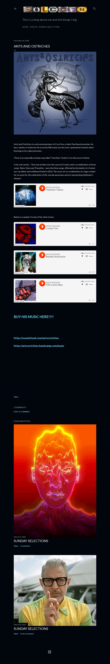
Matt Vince (59, 656)
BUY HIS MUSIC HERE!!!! (34, 317)
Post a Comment (22, 412)
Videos (33, 27)
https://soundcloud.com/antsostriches (36, 338)
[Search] (94, 8)
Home (25, 27)
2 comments (25, 546)
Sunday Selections (49, 27)
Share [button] (16, 397)
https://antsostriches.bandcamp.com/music (39, 345)
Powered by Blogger (55, 652)
